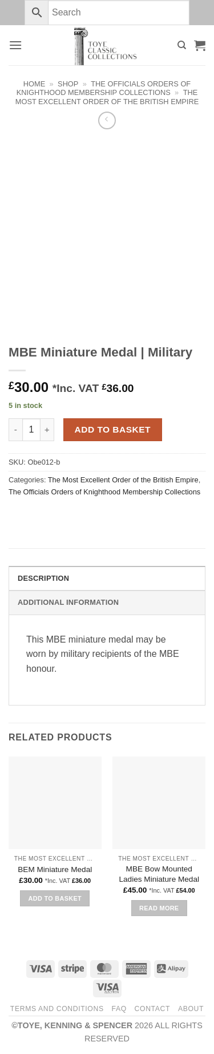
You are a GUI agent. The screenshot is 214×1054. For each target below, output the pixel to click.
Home (34, 84)
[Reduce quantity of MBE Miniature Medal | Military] (15, 429)
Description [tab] (43, 578)
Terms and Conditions (57, 1009)
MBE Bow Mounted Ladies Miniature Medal (159, 874)
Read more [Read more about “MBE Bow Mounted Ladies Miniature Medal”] (159, 908)
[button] (15, 45)
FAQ (118, 1009)
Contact (153, 1009)
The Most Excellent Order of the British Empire (107, 96)
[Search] (181, 45)
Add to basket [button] (55, 898)
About (191, 1009)
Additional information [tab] (68, 602)
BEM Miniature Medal (55, 869)
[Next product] (107, 120)
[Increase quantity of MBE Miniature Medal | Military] (47, 429)
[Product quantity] (31, 429)
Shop (68, 84)
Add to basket (113, 429)
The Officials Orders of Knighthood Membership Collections (104, 88)
